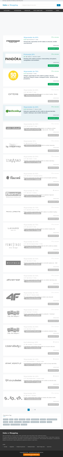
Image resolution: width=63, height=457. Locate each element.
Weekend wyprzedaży (51, 419)
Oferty (28, 419)
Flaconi (30, 175)
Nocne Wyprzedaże (15, 424)
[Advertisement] (31, 21)
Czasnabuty (30, 344)
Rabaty (11, 419)
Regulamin (12, 446)
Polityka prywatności (20, 446)
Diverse (30, 277)
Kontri (30, 192)
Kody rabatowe (38, 10)
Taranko (30, 158)
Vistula (30, 260)
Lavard (30, 226)
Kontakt (5, 446)
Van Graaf (31, 126)
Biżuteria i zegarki (36, 56)
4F (29, 294)
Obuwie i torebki (38, 109)
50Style (30, 73)
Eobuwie (31, 109)
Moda (37, 39)
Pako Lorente (32, 209)
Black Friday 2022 (41, 446)
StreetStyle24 (32, 361)
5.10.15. (28, 395)
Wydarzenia (49, 10)
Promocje (27, 10)
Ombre (30, 92)
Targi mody (43, 419)
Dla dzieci (35, 311)
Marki (57, 10)
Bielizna (35, 192)
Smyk (30, 311)
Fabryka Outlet (32, 378)
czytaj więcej (56, 45)
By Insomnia (29, 143)
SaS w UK (49, 446)
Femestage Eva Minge (33, 243)
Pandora (29, 56)
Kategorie (7, 10)
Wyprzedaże (17, 10)
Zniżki (16, 419)
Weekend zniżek (35, 419)
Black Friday (23, 424)
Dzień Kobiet (6, 424)
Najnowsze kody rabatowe (31, 454)
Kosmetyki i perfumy (38, 175)
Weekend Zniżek (31, 446)
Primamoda (31, 39)
